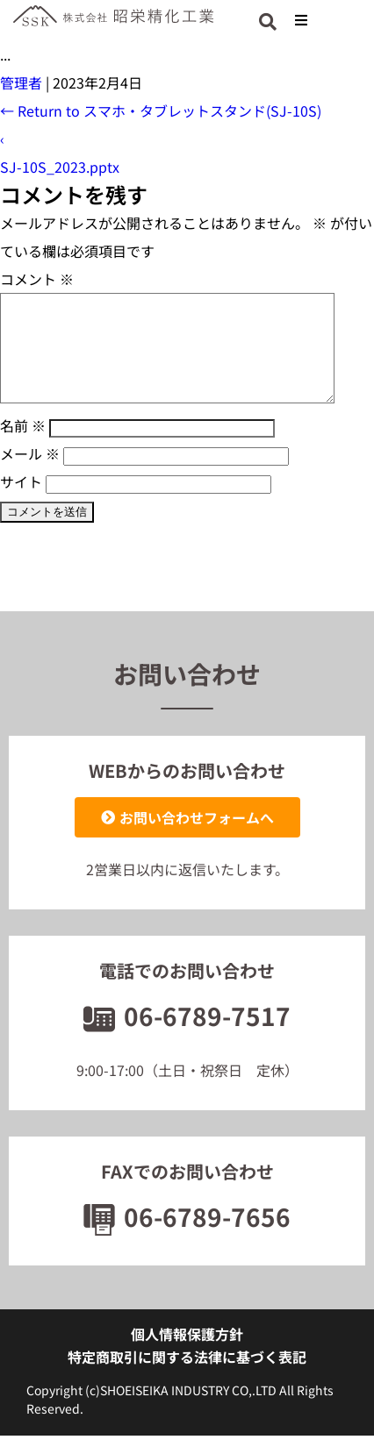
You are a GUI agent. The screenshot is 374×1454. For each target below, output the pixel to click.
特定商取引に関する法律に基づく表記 (187, 1377)
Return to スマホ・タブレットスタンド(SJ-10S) (160, 110)
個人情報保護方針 (187, 1354)
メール (30, 474)
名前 (23, 446)
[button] (300, 19)
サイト (21, 502)
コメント (37, 278)
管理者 (21, 82)
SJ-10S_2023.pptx (59, 166)
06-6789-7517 (187, 1036)
